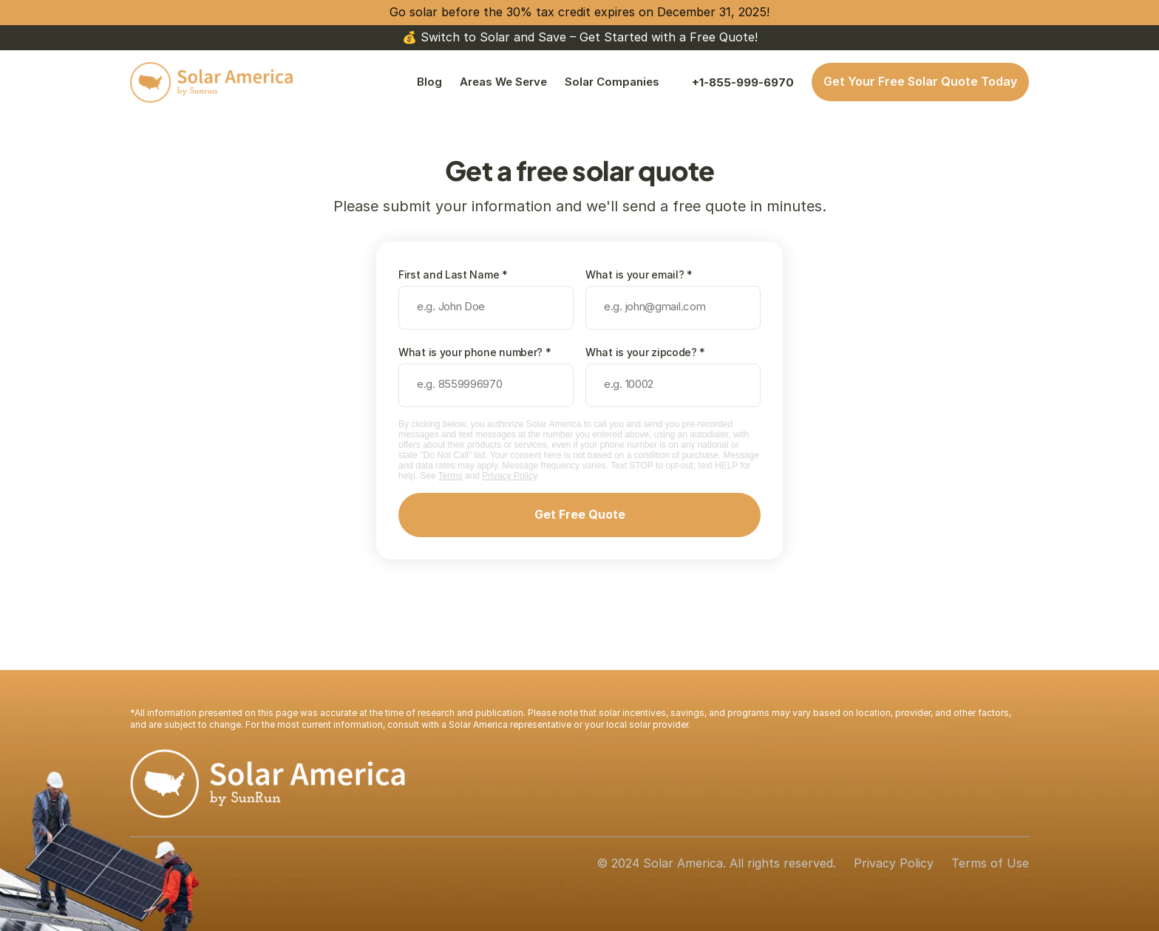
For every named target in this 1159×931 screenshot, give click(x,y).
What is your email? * (639, 274)
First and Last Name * (453, 274)
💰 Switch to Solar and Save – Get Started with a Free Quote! (580, 37)
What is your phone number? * (474, 352)
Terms (450, 476)
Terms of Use (990, 863)
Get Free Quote (579, 514)
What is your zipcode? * (645, 352)
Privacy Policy (509, 476)
